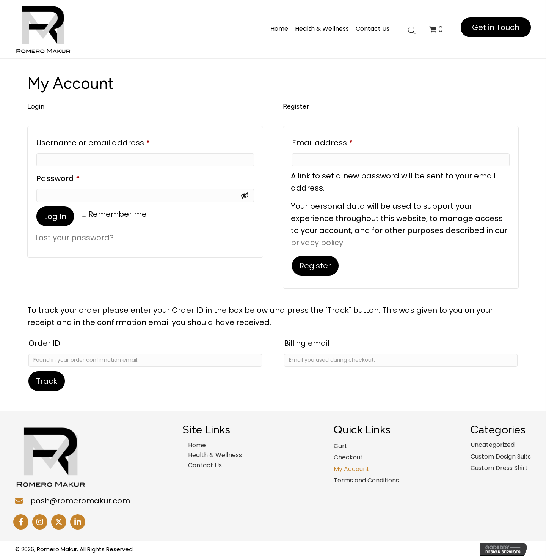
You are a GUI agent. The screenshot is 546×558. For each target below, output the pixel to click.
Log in (55, 216)
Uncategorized (493, 444)
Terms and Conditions (366, 480)
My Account (351, 469)
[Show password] (244, 195)
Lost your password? (74, 237)
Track (46, 381)
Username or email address (110, 141)
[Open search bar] (412, 29)
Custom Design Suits (501, 456)
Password (75, 177)
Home (197, 445)
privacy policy (317, 242)
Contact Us (205, 465)
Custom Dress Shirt (499, 467)
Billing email (306, 343)
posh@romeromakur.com (80, 500)
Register (315, 265)
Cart (340, 445)
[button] (496, 27)
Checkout (348, 457)
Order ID (44, 343)
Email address (339, 141)
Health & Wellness (215, 455)
